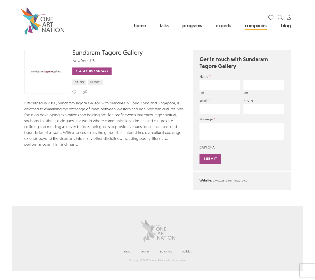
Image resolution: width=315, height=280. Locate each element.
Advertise (166, 251)
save (74, 92)
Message (207, 119)
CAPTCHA (207, 147)
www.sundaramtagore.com (231, 180)
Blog (286, 26)
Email (205, 100)
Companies (256, 26)
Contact (145, 251)
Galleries (95, 82)
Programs (192, 26)
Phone (248, 100)
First (202, 93)
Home (140, 26)
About (127, 251)
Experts (223, 26)
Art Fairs (79, 82)
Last (245, 93)
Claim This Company (92, 71)
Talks (164, 26)
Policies (187, 251)
